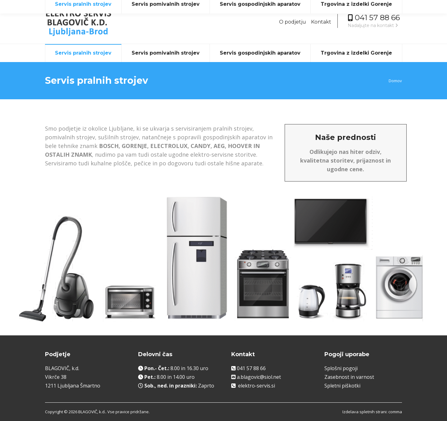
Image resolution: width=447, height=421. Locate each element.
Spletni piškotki (342, 385)
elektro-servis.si (256, 385)
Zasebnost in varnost (349, 377)
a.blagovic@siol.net (259, 377)
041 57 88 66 (251, 368)
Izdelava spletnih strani (364, 411)
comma (395, 411)
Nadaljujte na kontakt (373, 25)
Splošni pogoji (341, 368)
